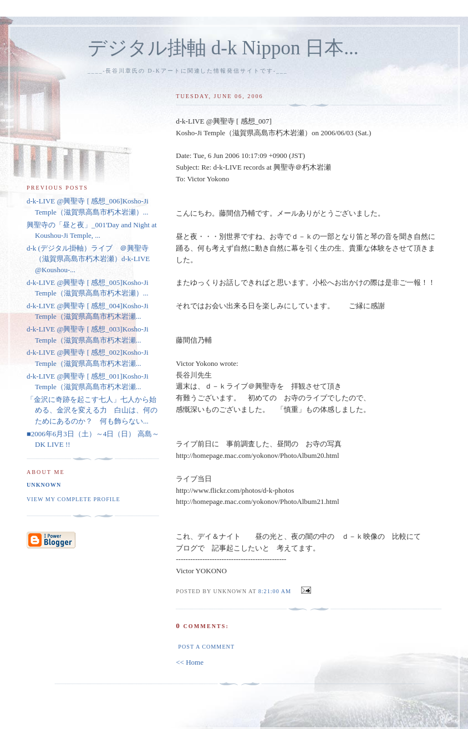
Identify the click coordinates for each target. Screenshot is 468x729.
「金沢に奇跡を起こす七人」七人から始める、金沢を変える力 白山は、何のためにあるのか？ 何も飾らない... (92, 410)
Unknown (44, 485)
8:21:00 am (274, 591)
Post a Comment (206, 647)
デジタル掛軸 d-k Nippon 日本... (223, 48)
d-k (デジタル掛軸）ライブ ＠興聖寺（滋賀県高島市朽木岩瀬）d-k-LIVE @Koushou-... (88, 259)
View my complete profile (73, 499)
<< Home (190, 662)
